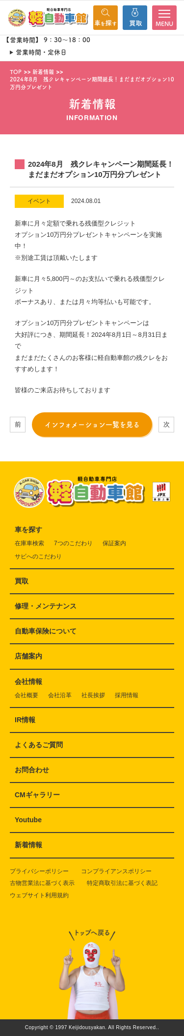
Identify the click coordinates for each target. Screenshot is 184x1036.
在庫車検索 (29, 543)
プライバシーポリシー (39, 871)
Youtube (28, 820)
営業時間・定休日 (41, 52)
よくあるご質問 (39, 745)
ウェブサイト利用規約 (39, 895)
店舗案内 (28, 656)
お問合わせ (32, 770)
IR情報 (25, 720)
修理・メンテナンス (46, 606)
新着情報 (28, 845)
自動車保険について (46, 631)
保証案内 (114, 543)
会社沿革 (60, 695)
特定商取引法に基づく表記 (122, 883)
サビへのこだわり (38, 556)
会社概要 (26, 695)
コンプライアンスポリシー (116, 871)
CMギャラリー (37, 795)
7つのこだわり (73, 543)
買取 (21, 581)
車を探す (28, 529)
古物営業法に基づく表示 (42, 883)
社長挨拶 (93, 695)
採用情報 (126, 695)
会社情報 (28, 681)
